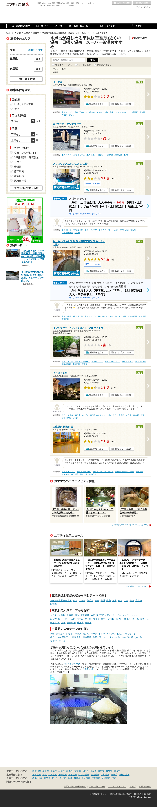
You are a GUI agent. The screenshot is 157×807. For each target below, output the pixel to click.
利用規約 (137, 794)
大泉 (126, 600)
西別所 (82, 600)
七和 (108, 600)
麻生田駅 (65, 319)
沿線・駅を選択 (26, 79)
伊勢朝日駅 (124, 230)
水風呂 (127, 619)
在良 (97, 600)
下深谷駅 (109, 155)
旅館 (124, 637)
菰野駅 (84, 364)
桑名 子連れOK (81, 112)
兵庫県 (61, 771)
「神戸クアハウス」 (72, 664)
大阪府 (85, 771)
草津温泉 (36, 774)
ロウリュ (144, 619)
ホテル (80, 619)
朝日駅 (133, 230)
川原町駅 (139, 472)
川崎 (40, 778)
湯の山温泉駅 (140, 361)
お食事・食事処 (65, 615)
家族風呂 (19, 176)
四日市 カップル (81, 415)
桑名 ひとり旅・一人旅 (98, 112)
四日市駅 (93, 474)
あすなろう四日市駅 (70, 474)
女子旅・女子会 (92, 619)
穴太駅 (72, 115)
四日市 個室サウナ (112, 361)
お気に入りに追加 (123, 104)
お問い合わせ (145, 787)
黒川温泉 (105, 774)
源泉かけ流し (21, 180)
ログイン (137, 7)
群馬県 (69, 771)
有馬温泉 (52, 774)
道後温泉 (95, 774)
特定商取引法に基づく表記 (121, 794)
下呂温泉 (72, 774)
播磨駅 (101, 155)
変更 (38, 59)
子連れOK (55, 622)
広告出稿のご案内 (97, 787)
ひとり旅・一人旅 (66, 619)
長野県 (101, 771)
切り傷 (135, 619)
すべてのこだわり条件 (26, 188)
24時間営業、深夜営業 (26, 157)
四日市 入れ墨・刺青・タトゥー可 (76, 361)
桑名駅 (126, 155)
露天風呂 (84, 615)
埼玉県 (45, 771)
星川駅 (135, 112)
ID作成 (147, 7)
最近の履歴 (142, 3)
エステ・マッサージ (132, 615)
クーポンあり (84, 65)
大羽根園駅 (66, 364)
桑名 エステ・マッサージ (120, 112)
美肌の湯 (71, 622)
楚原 (132, 600)
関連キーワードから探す (19, 782)
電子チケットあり (63, 65)
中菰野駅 (76, 364)
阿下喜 (53, 604)
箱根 (44, 774)
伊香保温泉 (83, 774)
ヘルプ (132, 787)
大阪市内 (86, 778)
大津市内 (106, 778)
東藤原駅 (142, 316)
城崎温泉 (62, 774)
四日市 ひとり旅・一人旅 (100, 415)
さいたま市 (61, 778)
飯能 (70, 778)
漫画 (63, 622)
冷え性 (53, 619)
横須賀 (47, 778)
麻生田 (138, 600)
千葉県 (53, 771)
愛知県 (109, 771)
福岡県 (117, 771)
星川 (103, 600)
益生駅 (77, 233)
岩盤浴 (88, 622)
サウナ (53, 615)
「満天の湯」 (88, 669)
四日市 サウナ (97, 361)
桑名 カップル (67, 112)
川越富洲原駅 (67, 233)
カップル (116, 615)
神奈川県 (36, 771)
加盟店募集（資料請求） (75, 787)
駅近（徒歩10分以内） (112, 619)
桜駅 (142, 415)
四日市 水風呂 (127, 361)
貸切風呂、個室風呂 (81, 637)
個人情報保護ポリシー (99, 794)
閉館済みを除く (104, 65)
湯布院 (114, 774)
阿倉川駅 (83, 474)
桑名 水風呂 (91, 155)
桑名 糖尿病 (66, 316)
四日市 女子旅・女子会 (122, 415)
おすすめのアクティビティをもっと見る (130, 525)
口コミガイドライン (117, 787)
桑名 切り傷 (66, 230)
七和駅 (142, 112)
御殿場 (77, 778)
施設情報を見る (96, 104)
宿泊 (77, 615)
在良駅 (64, 115)
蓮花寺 (90, 600)
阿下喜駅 (122, 316)
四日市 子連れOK (84, 472)
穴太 (114, 600)
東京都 (77, 771)
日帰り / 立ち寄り (23, 104)
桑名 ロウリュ (79, 155)
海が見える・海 (134, 637)
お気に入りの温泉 (121, 3)
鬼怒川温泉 (124, 774)
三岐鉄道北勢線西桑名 (61, 600)
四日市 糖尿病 (67, 415)
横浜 (34, 778)
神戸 (114, 778)
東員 (120, 600)
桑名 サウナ (66, 155)
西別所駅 (118, 155)
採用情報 (147, 794)
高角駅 (136, 415)
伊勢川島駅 (66, 418)
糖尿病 (80, 622)
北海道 (93, 771)
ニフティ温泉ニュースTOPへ (135, 586)
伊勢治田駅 (132, 316)
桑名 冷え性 (78, 230)
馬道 (75, 600)
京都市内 (96, 778)
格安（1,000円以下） (101, 615)
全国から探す (35, 50)
